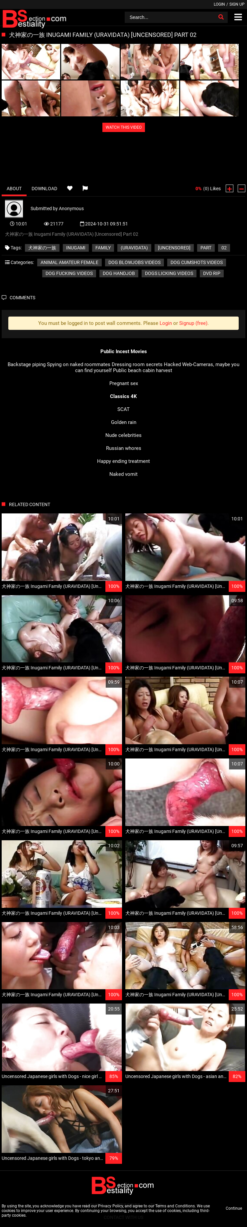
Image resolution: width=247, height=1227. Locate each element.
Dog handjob (119, 273)
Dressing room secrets (137, 364)
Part (205, 247)
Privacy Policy (110, 1206)
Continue (234, 1208)
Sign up (237, 4)
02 (224, 247)
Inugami (75, 247)
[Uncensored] (174, 247)
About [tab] (14, 188)
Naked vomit (123, 474)
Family (103, 247)
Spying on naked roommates (78, 364)
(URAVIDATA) (134, 247)
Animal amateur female (69, 262)
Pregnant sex (123, 383)
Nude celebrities (123, 435)
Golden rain (123, 422)
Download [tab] (44, 188)
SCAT (123, 409)
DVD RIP (211, 273)
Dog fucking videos (69, 273)
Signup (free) (193, 323)
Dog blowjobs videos (134, 262)
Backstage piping (27, 364)
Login (219, 4)
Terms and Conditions (175, 1206)
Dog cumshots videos (197, 262)
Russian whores (123, 448)
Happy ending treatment (123, 461)
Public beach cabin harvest (142, 370)
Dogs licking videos (169, 273)
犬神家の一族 (42, 247)
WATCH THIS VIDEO (124, 127)
